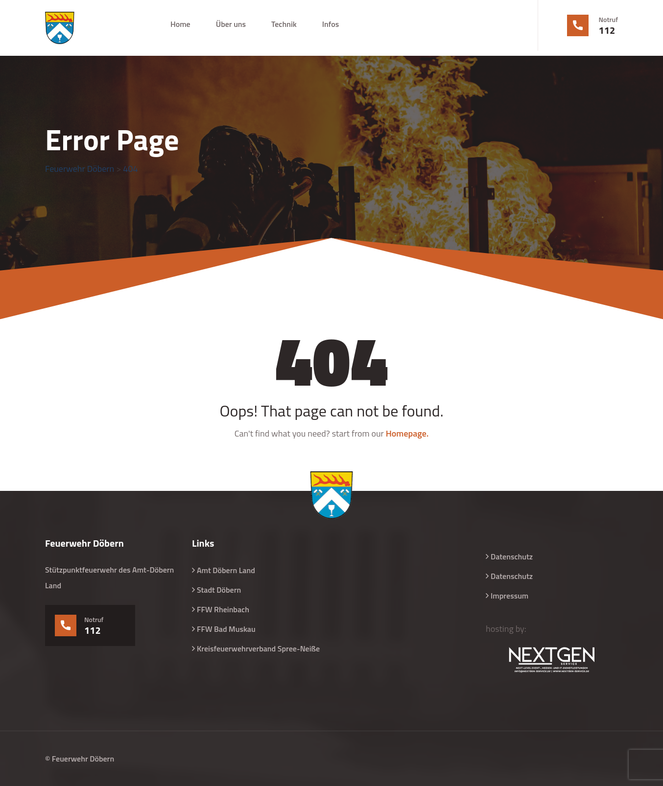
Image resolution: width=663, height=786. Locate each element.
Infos (330, 24)
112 (607, 30)
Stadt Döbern (219, 590)
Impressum (509, 595)
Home (180, 24)
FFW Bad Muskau (226, 629)
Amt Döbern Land (226, 570)
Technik (284, 24)
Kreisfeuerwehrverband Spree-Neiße (258, 648)
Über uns (231, 24)
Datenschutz (512, 556)
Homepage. (407, 433)
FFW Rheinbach (223, 609)
